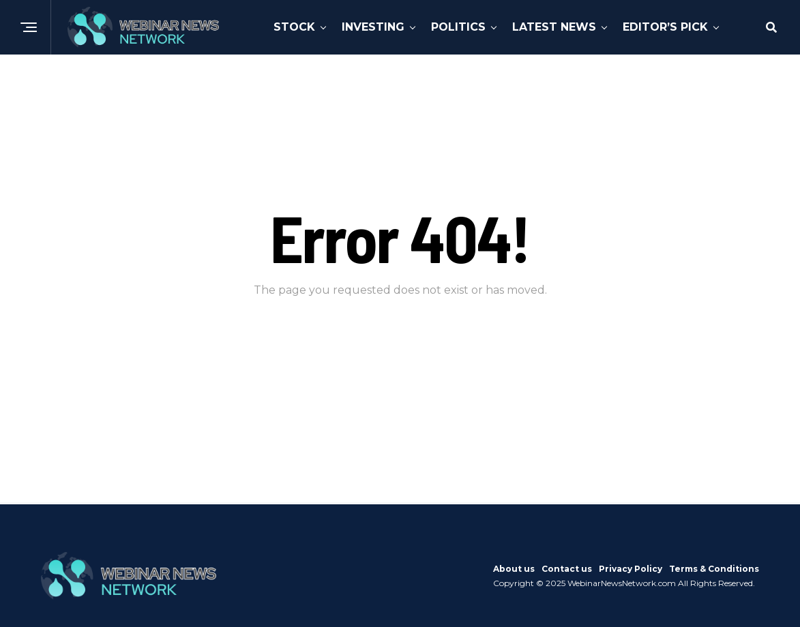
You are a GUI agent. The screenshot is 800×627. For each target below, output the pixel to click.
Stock (294, 26)
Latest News (554, 26)
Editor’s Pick (665, 26)
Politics (458, 26)
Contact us (567, 569)
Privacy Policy (630, 569)
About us (514, 569)
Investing (373, 26)
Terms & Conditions (714, 569)
